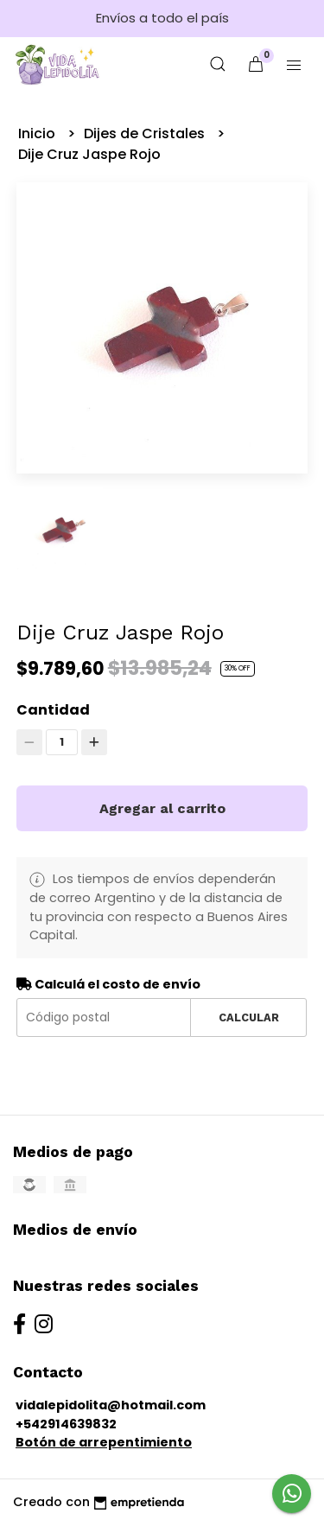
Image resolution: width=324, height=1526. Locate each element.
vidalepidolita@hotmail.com (111, 1405)
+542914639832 (66, 1424)
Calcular (249, 1017)
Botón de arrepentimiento (104, 1442)
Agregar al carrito (162, 808)
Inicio (38, 133)
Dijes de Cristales (146, 133)
